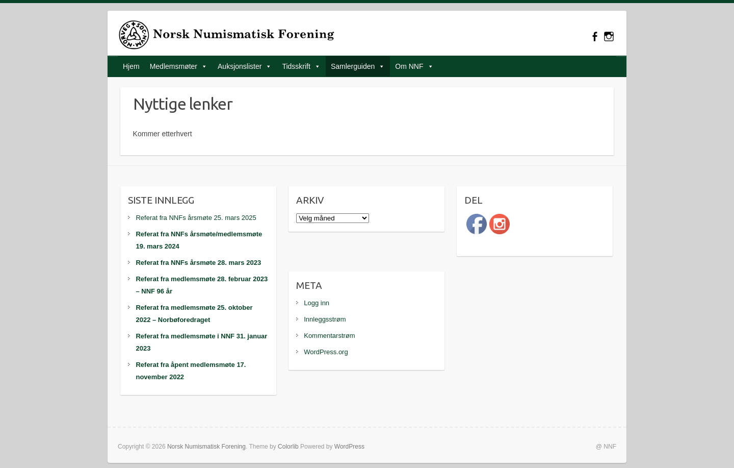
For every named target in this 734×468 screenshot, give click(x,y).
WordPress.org (326, 352)
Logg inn (316, 303)
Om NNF (409, 66)
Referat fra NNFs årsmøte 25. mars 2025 (196, 217)
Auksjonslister (239, 66)
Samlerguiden (353, 66)
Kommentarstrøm (329, 335)
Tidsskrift (296, 66)
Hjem (131, 66)
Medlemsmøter (173, 66)
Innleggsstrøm (325, 319)
